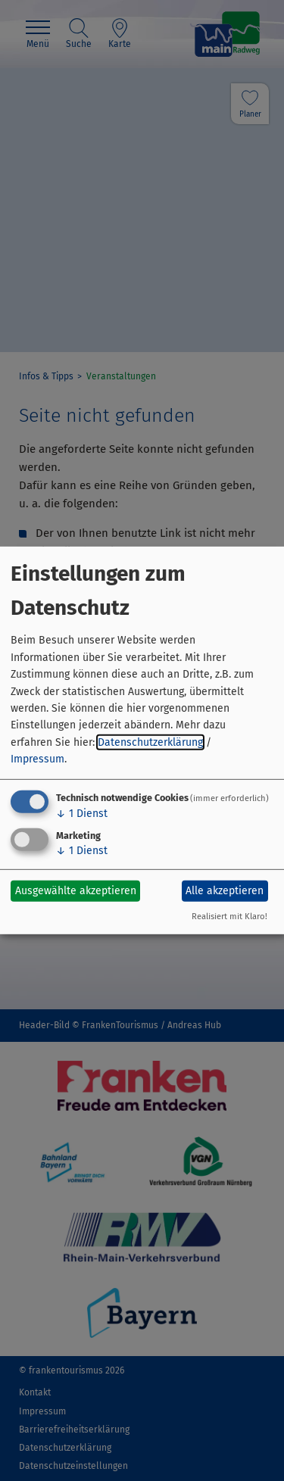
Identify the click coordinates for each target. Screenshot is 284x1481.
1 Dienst (82, 812)
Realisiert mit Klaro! (229, 916)
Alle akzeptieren (225, 890)
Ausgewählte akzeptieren (75, 890)
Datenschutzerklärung (150, 742)
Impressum (37, 759)
